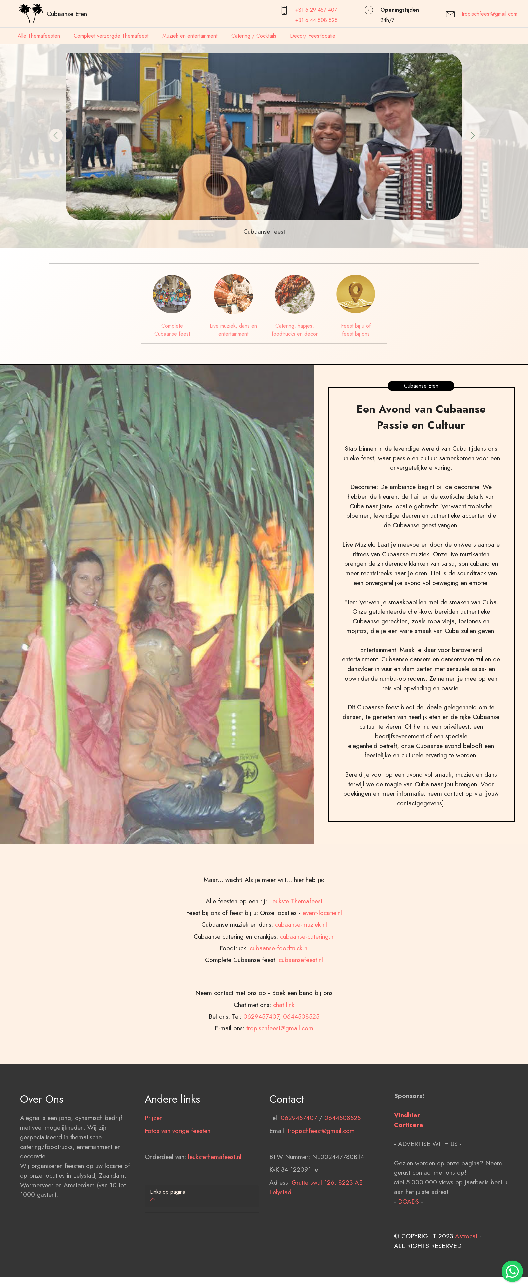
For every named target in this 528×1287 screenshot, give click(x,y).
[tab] (202, 1196)
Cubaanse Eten (67, 13)
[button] (56, 135)
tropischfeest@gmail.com (489, 14)
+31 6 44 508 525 (316, 20)
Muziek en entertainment (189, 36)
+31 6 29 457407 (316, 10)
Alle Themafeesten (39, 36)
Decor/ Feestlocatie (312, 36)
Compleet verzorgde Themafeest (111, 36)
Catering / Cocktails (253, 36)
